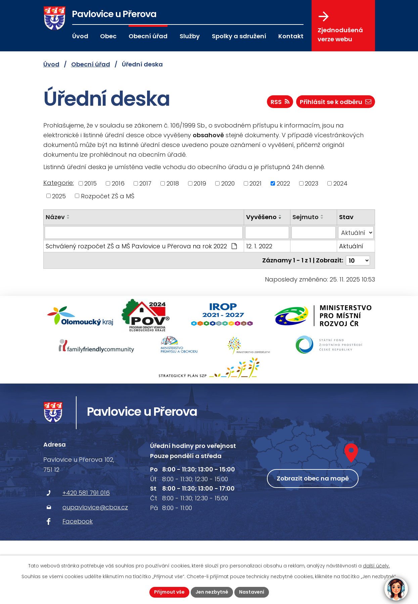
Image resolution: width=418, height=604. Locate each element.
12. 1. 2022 (259, 246)
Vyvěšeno (261, 217)
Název (55, 217)
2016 (118, 183)
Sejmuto (305, 217)
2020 (228, 183)
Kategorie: (58, 183)
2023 (311, 183)
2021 (255, 183)
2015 (90, 183)
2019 (200, 183)
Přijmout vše (169, 592)
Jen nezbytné (211, 592)
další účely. (376, 565)
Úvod (80, 36)
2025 (59, 196)
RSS (280, 102)
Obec (108, 36)
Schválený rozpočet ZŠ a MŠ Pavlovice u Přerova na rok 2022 (141, 246)
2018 (173, 183)
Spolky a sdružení (239, 36)
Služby (190, 36)
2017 (145, 183)
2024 (340, 183)
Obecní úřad (148, 36)
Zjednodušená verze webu (340, 27)
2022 (283, 183)
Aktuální (351, 246)
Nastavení (251, 592)
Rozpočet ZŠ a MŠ (107, 196)
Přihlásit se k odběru (335, 102)
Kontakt (291, 36)
